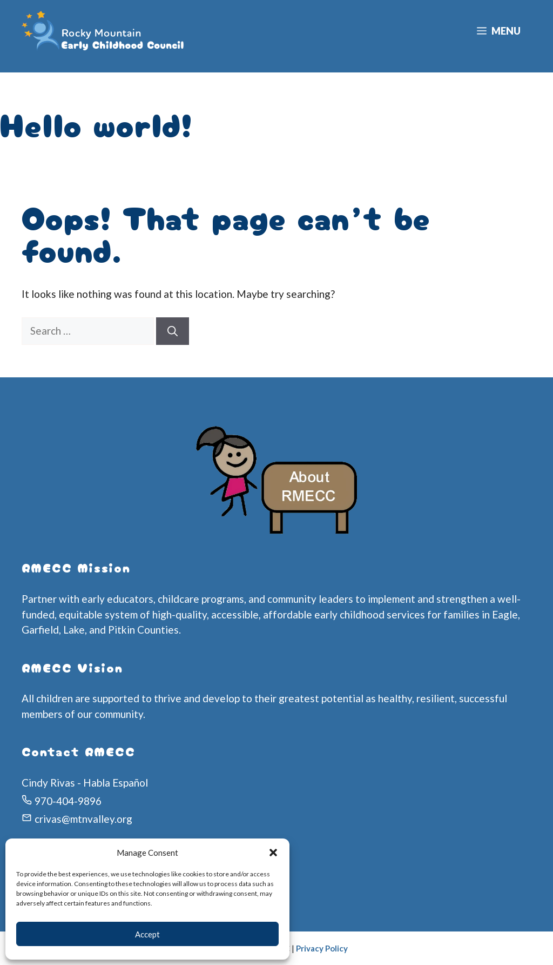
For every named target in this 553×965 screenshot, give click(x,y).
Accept (147, 934)
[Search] (172, 331)
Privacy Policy (322, 948)
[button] (273, 852)
